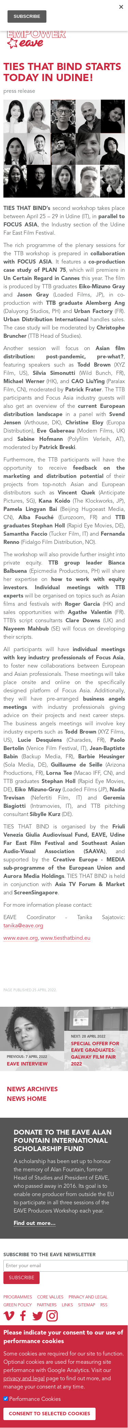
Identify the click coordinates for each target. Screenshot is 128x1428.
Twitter (37, 1315)
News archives (32, 1089)
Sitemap (86, 1305)
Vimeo (8, 1315)
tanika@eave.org (23, 926)
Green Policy (17, 1305)
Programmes (17, 1297)
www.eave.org (20, 938)
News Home (26, 1099)
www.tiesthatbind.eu (65, 938)
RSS (104, 1305)
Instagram (52, 1315)
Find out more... (35, 1223)
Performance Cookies (35, 1399)
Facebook (23, 1315)
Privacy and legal (88, 1297)
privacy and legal (24, 1379)
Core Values (50, 1297)
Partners (47, 1305)
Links (67, 1305)
